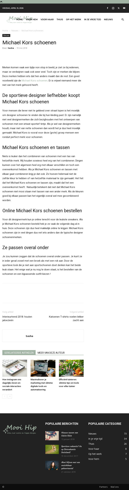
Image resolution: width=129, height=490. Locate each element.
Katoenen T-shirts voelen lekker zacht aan (66, 318)
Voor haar (47, 19)
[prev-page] (4, 396)
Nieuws (108, 19)
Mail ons (115, 486)
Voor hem (32, 19)
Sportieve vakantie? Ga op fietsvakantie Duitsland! (71, 449)
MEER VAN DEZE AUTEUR (51, 352)
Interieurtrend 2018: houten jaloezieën (17, 318)
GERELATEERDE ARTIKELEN (19, 352)
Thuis (60, 19)
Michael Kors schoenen (35, 80)
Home (19, 19)
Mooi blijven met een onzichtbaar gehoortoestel (70, 465)
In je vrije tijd (92, 19)
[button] (123, 19)
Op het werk (73, 19)
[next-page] (10, 396)
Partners (103, 486)
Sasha (11, 48)
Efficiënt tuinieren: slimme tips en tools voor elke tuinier (69, 383)
